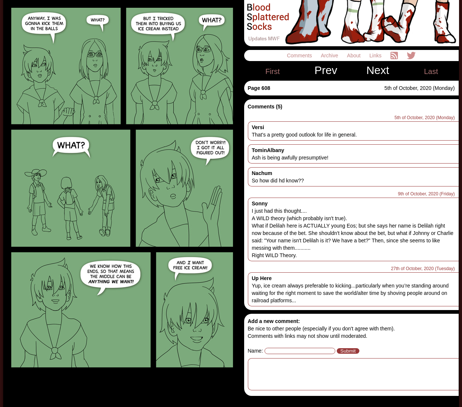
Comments (300, 55)
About (354, 55)
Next (377, 70)
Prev (326, 70)
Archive (330, 55)
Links (376, 55)
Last (431, 71)
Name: (255, 351)
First (272, 71)
